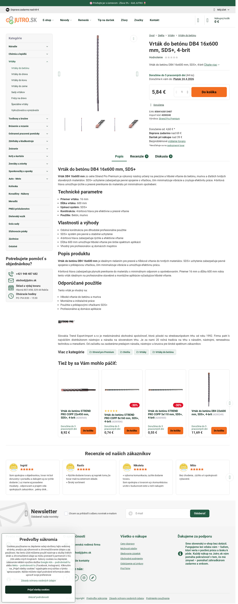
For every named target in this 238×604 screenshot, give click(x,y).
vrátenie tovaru (177, 141)
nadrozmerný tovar (175, 145)
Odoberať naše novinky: (45, 516)
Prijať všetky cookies (38, 589)
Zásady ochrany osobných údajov (126, 598)
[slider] (171, 57)
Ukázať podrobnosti (38, 597)
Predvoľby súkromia (97, 598)
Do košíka (209, 92)
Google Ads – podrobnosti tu (55, 562)
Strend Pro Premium (169, 118)
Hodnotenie (156, 57)
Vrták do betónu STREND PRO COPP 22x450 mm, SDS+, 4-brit (76, 414)
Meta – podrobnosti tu (24, 565)
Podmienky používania (158, 598)
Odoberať (199, 513)
